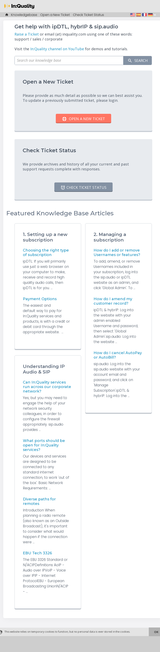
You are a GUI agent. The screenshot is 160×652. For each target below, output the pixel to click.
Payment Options (40, 299)
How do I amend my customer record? (113, 301)
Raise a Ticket (27, 34)
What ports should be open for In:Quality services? (44, 445)
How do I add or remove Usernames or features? (117, 252)
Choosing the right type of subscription (46, 252)
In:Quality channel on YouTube (57, 48)
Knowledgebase (24, 14)
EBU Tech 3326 (37, 553)
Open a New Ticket (55, 14)
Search (137, 60)
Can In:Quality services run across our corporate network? (47, 387)
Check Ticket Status (88, 14)
